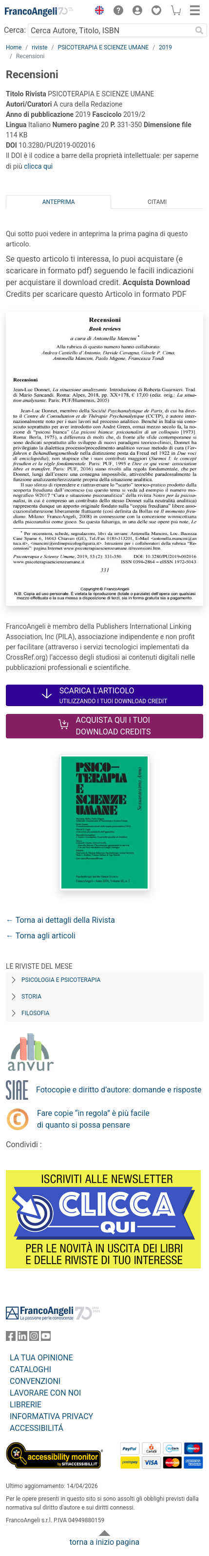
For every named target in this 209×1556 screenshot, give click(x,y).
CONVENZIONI (35, 1381)
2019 (165, 47)
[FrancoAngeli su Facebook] (11, 1338)
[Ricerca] (199, 30)
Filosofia (35, 1013)
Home (13, 47)
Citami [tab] (157, 202)
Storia (31, 996)
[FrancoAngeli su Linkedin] (22, 1338)
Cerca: (15, 30)
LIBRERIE (25, 1404)
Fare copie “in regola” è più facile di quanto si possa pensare (93, 1119)
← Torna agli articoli (41, 935)
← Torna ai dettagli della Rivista (60, 920)
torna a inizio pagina (104, 1542)
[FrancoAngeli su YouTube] (46, 1338)
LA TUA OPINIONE (41, 1357)
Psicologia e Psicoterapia (60, 980)
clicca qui (38, 166)
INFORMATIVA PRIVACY (51, 1416)
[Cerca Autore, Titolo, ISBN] (109, 30)
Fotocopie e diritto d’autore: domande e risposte (118, 1089)
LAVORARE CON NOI (45, 1393)
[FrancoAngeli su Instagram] (34, 1338)
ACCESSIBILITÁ (36, 1428)
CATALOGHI (30, 1369)
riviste (39, 47)
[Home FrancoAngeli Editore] (39, 11)
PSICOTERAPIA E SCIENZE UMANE (103, 47)
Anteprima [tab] (58, 202)
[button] (97, 11)
